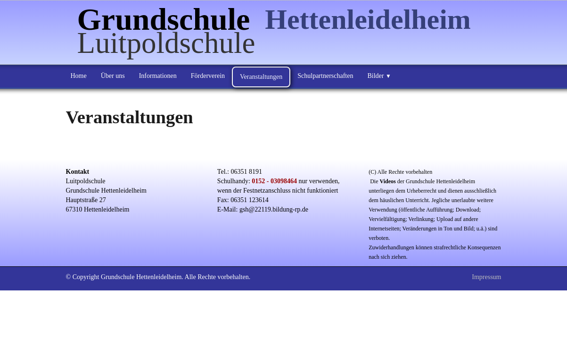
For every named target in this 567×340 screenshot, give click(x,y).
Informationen (158, 75)
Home (79, 75)
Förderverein (208, 75)
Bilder (379, 75)
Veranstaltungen (261, 76)
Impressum (486, 276)
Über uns (113, 75)
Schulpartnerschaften (325, 75)
